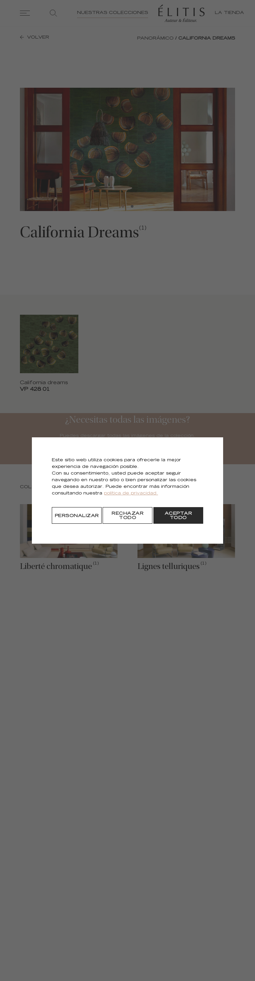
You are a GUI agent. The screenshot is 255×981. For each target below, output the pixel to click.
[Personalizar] (77, 515)
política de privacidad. (131, 493)
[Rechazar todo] (127, 515)
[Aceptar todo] (178, 515)
